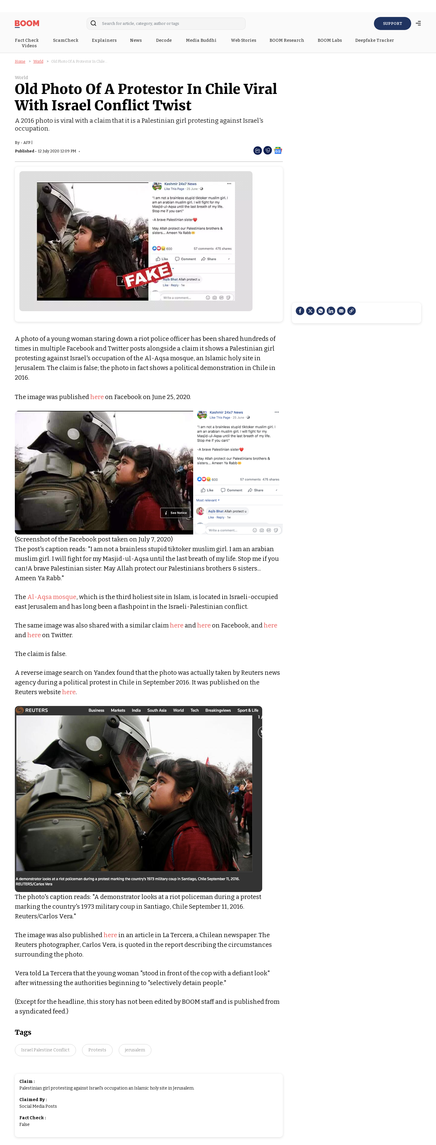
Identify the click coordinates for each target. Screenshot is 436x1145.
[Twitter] (310, 310)
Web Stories (243, 40)
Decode (164, 40)
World (38, 61)
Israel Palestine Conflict (45, 1050)
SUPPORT (392, 23)
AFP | (28, 142)
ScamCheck (65, 40)
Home (20, 61)
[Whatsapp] (320, 310)
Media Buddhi (201, 40)
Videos (29, 45)
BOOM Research (286, 40)
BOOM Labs (330, 40)
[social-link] (351, 310)
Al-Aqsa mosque (51, 597)
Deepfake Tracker (374, 40)
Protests (97, 1050)
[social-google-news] (278, 150)
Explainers (104, 40)
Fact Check (27, 40)
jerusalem (135, 1050)
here (97, 397)
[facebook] (300, 310)
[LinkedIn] (330, 310)
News (136, 40)
